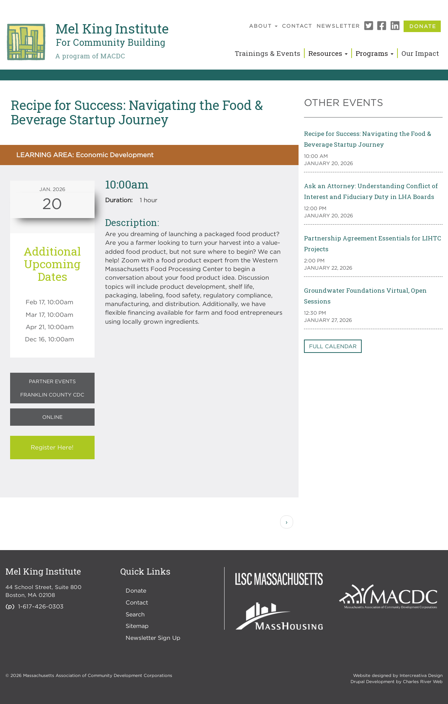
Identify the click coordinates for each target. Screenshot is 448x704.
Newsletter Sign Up (153, 637)
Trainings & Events (267, 53)
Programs (374, 53)
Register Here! (52, 447)
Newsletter (338, 25)
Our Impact (420, 53)
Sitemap (137, 626)
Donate (422, 26)
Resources (328, 53)
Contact (297, 25)
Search (135, 614)
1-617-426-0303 (41, 606)
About (263, 25)
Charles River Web (423, 681)
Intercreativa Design (421, 675)
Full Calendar (333, 346)
